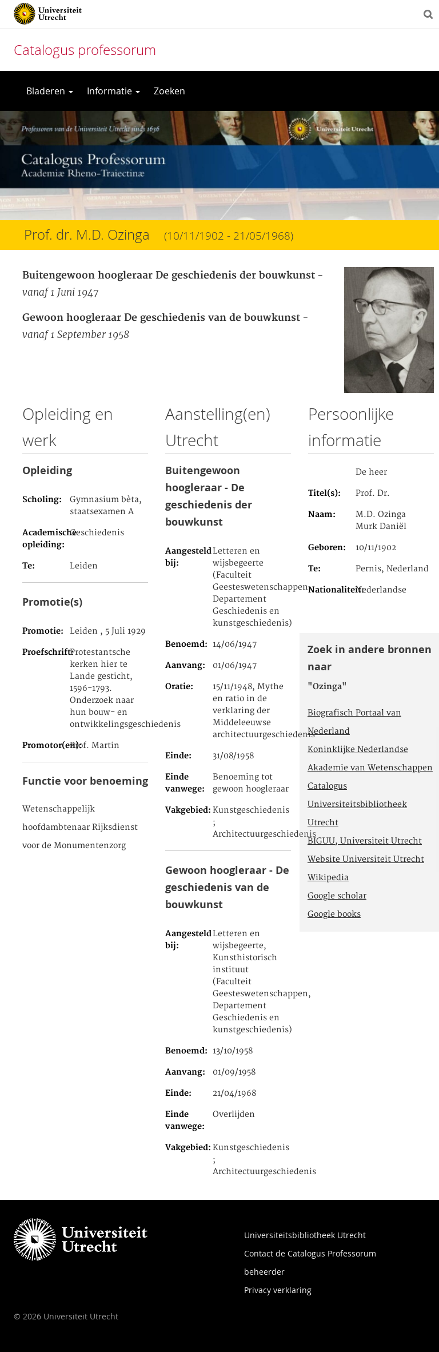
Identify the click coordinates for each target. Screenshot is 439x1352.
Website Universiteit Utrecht (366, 859)
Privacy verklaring (278, 1290)
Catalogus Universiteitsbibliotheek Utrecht (357, 804)
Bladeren (49, 91)
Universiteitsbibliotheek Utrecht (305, 1235)
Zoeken (169, 91)
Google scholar (337, 896)
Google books (334, 914)
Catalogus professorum (85, 50)
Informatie (113, 91)
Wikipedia (328, 878)
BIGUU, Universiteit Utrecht (365, 841)
